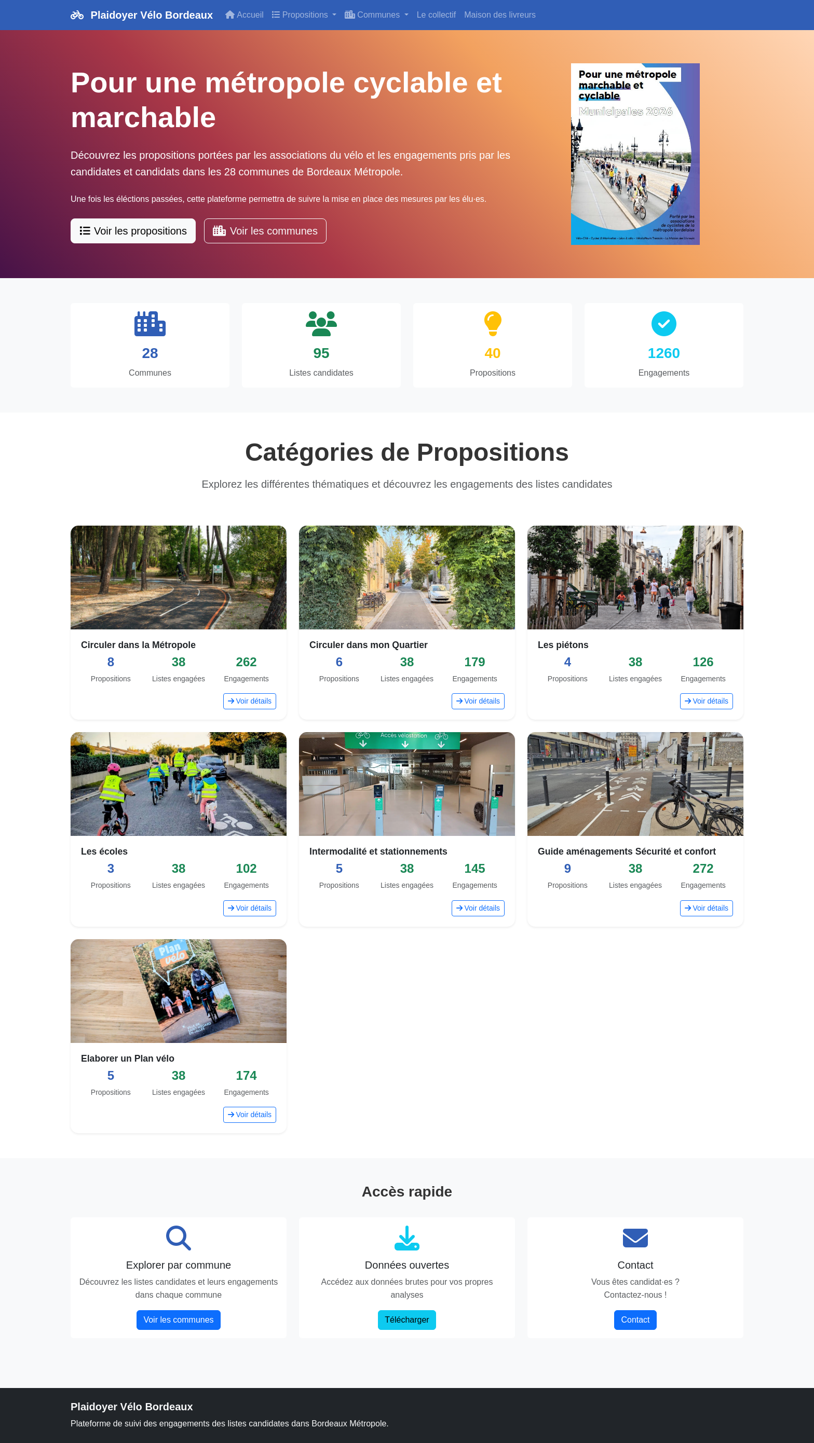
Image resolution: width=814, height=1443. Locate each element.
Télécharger (407, 1319)
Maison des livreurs (500, 14)
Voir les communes (265, 231)
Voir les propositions (133, 231)
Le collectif (436, 14)
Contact (635, 1319)
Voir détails (250, 701)
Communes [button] (373, 14)
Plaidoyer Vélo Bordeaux (142, 15)
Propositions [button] (301, 14)
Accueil (244, 14)
